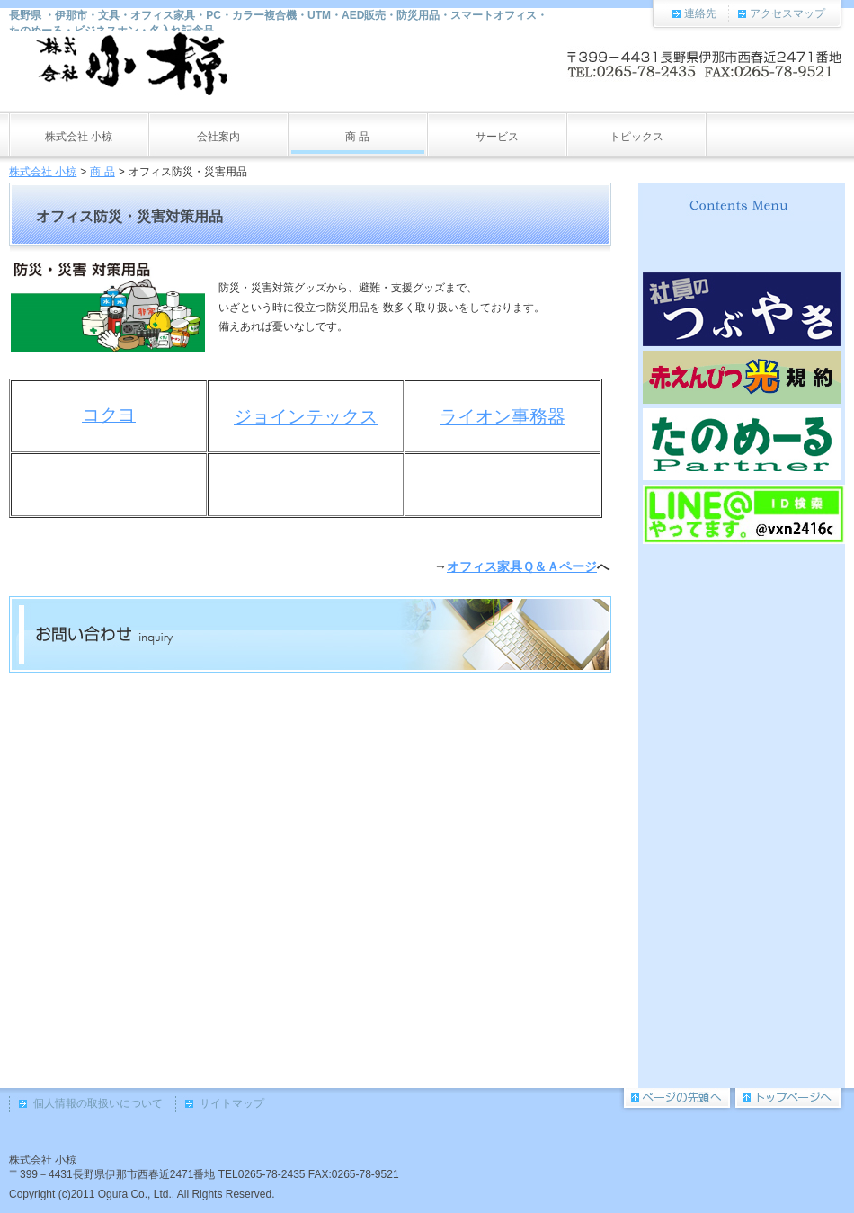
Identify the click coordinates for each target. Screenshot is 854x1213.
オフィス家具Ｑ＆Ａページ (522, 566)
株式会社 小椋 (42, 171)
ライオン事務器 (502, 416)
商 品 (102, 171)
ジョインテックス (306, 416)
